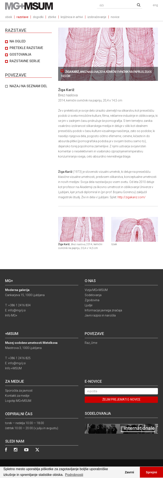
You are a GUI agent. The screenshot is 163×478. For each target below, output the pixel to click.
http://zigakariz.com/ (132, 197)
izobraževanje (96, 17)
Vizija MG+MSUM (96, 290)
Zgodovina (92, 300)
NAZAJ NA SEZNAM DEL (28, 86)
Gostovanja (20, 54)
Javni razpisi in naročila (100, 315)
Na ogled (18, 41)
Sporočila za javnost (18, 390)
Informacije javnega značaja (103, 310)
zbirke (52, 17)
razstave (22, 17)
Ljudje (88, 305)
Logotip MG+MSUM (18, 400)
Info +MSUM (13, 368)
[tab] (28, 64)
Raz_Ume (91, 342)
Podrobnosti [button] (74, 475)
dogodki (38, 17)
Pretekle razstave (26, 48)
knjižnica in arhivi (72, 17)
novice (115, 17)
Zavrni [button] (129, 472)
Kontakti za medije (17, 395)
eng (155, 5)
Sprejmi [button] (151, 472)
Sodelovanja (93, 295)
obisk (8, 17)
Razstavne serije (25, 61)
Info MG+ (11, 315)
